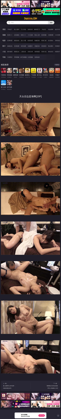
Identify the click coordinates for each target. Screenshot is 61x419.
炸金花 (44, 29)
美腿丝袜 (37, 46)
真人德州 (16, 29)
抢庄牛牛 (57, 29)
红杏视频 (30, 57)
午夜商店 (9, 57)
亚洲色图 (16, 46)
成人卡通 (23, 40)
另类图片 (57, 46)
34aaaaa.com (30, 18)
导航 (4, 57)
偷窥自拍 (9, 46)
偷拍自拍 (16, 40)
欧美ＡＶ (23, 35)
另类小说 (43, 51)
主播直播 (50, 35)
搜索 (51, 22)
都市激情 (9, 51)
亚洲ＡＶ (9, 35)
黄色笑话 (50, 51)
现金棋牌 (50, 29)
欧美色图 (23, 46)
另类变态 (57, 40)
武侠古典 (30, 51)
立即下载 (41, 415)
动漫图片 (30, 46)
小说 (4, 51)
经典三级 (43, 40)
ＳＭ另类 (57, 35)
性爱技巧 (57, 51)
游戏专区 (30, 29)
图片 (4, 46)
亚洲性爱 (9, 40)
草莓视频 (16, 57)
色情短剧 (37, 57)
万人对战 (23, 29)
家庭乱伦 (16, 51)
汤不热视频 (23, 57)
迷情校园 (37, 51)
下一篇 (52, 386)
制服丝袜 (37, 40)
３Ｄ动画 (30, 35)
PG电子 (10, 29)
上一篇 (9, 386)
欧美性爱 (30, 40)
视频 (4, 35)
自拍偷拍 (16, 35)
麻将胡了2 (37, 29)
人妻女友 (23, 51)
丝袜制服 (43, 35)
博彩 (4, 29)
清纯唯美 (43, 46)
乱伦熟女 (50, 40)
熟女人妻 (37, 35)
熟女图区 (50, 46)
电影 (4, 40)
